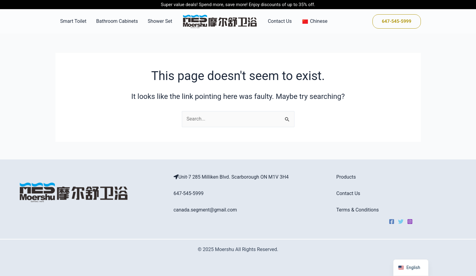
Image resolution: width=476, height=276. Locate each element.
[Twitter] (401, 221)
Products (346, 177)
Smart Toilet (73, 21)
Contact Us (280, 21)
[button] (396, 21)
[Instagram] (410, 221)
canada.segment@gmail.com (205, 210)
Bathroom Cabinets (117, 21)
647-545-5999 (189, 193)
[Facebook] (391, 221)
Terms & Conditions (357, 210)
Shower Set (160, 21)
